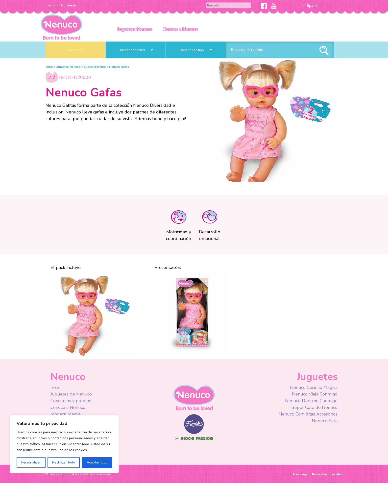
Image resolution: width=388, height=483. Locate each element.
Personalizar (31, 462)
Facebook (264, 6)
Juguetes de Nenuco (71, 394)
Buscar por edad (136, 50)
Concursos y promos (70, 401)
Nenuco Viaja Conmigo (315, 394)
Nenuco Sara (325, 421)
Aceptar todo (97, 462)
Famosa (194, 433)
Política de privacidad (327, 474)
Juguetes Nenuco (134, 29)
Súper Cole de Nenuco (314, 407)
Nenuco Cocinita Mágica (314, 387)
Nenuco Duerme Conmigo (311, 401)
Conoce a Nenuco (180, 29)
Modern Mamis (65, 414)
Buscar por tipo (196, 50)
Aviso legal (300, 474)
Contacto (68, 5)
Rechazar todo (63, 462)
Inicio (50, 5)
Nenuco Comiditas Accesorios (308, 414)
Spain (312, 5)
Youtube (274, 6)
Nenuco (61, 27)
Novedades (75, 50)
